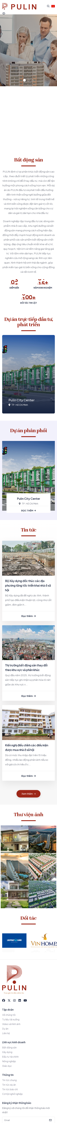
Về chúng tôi (8, 1014)
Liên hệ (6, 1033)
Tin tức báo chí (10, 1089)
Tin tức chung (9, 1080)
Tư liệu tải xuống (10, 1019)
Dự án (5, 1028)
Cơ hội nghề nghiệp (12, 1093)
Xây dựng (7, 1052)
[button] (24, 80)
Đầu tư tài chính (10, 1056)
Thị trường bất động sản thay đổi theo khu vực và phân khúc (26, 667)
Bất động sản (9, 1047)
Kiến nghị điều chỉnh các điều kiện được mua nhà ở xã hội (26, 747)
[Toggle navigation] (3, 13)
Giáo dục (7, 1065)
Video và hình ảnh (11, 1024)
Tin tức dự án (9, 1084)
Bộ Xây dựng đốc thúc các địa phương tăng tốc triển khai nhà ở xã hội (28, 585)
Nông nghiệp (9, 1061)
